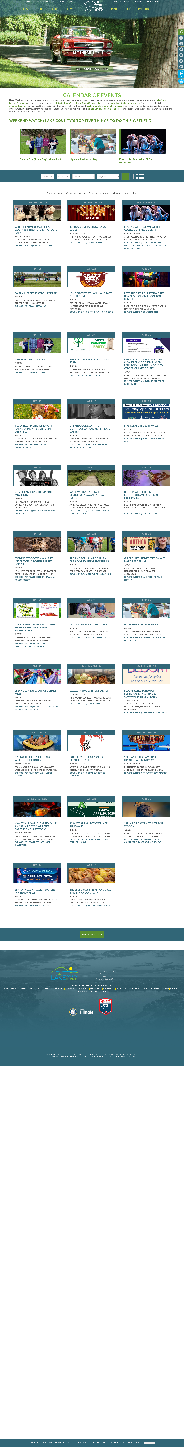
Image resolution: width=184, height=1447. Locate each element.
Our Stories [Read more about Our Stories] (153, 1)
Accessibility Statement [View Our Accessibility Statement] (114, 1054)
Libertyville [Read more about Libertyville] (109, 989)
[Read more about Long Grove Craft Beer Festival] (42, 145)
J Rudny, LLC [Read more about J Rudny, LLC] (63, 1054)
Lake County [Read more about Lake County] (82, 989)
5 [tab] (99, 166)
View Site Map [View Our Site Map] (97, 1054)
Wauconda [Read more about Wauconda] (83, 992)
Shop (55, 9)
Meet (129, 9)
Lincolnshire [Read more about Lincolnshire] (122, 989)
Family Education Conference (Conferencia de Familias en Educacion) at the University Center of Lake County (144, 364)
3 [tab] (92, 166)
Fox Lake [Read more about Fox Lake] (25, 989)
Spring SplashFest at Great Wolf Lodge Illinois (33, 758)
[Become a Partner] (103, 986)
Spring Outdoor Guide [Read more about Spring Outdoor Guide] (36, 1)
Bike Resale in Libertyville (141, 425)
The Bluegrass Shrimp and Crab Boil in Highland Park (90, 891)
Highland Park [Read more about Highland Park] (57, 989)
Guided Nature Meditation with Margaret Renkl (145, 560)
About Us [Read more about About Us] (138, 1)
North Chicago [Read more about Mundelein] (161, 989)
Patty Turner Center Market (89, 624)
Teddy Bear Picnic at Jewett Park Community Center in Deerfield (33, 428)
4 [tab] (95, 166)
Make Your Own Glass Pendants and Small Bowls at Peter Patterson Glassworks (36, 826)
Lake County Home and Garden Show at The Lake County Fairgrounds (35, 627)
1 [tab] (85, 166)
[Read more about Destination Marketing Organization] (73, 1017)
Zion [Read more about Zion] (104, 992)
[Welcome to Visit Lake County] (94, 10)
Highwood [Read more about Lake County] (70, 989)
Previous (16, 141)
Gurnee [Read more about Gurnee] (44, 989)
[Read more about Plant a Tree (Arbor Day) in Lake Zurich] (92, 145)
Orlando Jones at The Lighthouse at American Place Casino (90, 428)
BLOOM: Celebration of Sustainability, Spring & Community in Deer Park (140, 693)
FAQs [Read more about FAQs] (88, 1054)
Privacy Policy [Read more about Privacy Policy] (135, 1443)
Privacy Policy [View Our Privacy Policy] (132, 1054)
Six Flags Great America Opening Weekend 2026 (140, 758)
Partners (143, 9)
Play (25, 9)
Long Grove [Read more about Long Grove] (135, 989)
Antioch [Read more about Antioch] (4, 989)
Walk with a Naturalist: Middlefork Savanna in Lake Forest (88, 495)
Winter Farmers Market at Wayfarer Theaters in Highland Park (36, 229)
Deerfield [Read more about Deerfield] (14, 989)
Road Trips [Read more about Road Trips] (58, 1)
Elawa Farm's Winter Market (89, 690)
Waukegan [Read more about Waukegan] (95, 992)
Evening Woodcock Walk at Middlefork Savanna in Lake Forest (34, 561)
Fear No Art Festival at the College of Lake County (142, 228)
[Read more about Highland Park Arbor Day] (141, 145)
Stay (70, 9)
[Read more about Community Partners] (82, 986)
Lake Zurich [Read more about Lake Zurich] (95, 989)
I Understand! (149, 1443)
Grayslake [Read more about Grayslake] (35, 989)
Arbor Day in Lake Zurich (31, 359)
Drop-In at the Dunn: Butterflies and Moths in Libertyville (141, 495)
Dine (40, 9)
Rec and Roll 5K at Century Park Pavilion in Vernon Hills (89, 560)
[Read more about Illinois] (86, 1017)
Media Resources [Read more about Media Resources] (77, 1054)
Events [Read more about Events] (72, 1)
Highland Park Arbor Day (141, 624)
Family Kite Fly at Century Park (36, 293)
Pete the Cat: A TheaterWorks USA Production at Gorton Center (144, 296)
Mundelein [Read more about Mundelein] (148, 989)
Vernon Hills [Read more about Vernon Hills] (176, 989)
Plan (114, 9)
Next (168, 141)
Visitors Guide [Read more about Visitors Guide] (121, 1)
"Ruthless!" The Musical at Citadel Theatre (87, 758)
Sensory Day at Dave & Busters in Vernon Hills (35, 891)
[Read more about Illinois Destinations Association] (106, 1017)
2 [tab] (88, 166)
